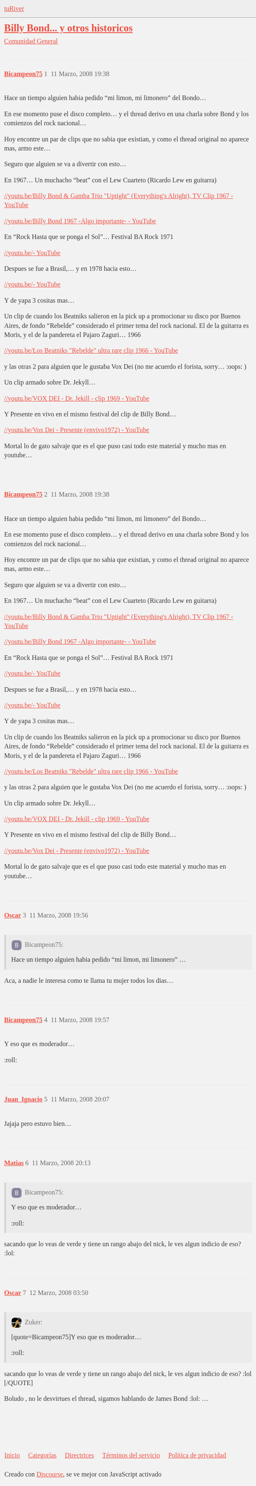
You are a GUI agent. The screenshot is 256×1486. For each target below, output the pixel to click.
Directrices (79, 1455)
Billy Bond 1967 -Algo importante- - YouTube (94, 221)
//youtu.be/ (18, 195)
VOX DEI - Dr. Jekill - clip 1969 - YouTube (91, 398)
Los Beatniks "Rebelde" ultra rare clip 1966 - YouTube (105, 350)
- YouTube (46, 252)
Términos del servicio (131, 1455)
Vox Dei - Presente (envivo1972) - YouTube (91, 429)
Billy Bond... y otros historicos (68, 27)
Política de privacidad (197, 1455)
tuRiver (14, 8)
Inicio (12, 1455)
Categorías (42, 1455)
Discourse (49, 1474)
